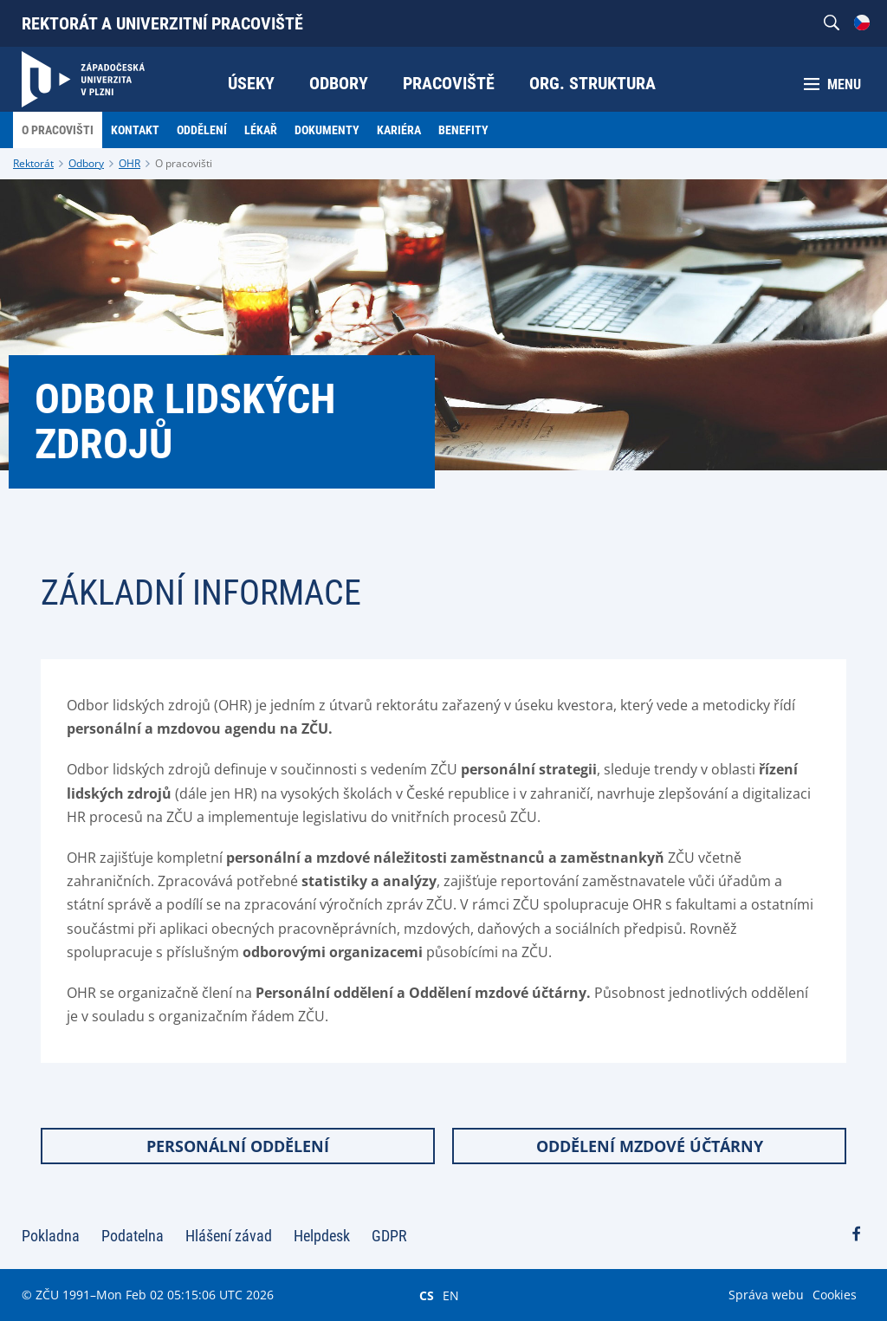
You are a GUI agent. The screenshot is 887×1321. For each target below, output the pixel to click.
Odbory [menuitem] (338, 83)
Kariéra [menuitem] (399, 130)
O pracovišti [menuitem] (58, 130)
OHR (129, 163)
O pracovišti (183, 163)
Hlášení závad (228, 1236)
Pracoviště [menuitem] (449, 83)
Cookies (835, 1294)
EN (451, 1295)
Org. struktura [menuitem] (592, 83)
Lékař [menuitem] (260, 130)
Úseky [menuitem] (251, 83)
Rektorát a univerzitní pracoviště (162, 23)
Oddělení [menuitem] (202, 130)
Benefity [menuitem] (463, 130)
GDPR (389, 1236)
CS (426, 1295)
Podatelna (132, 1236)
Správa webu (766, 1294)
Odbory (86, 163)
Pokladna (51, 1236)
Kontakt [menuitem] (135, 130)
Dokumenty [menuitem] (327, 130)
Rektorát (33, 163)
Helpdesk (322, 1236)
